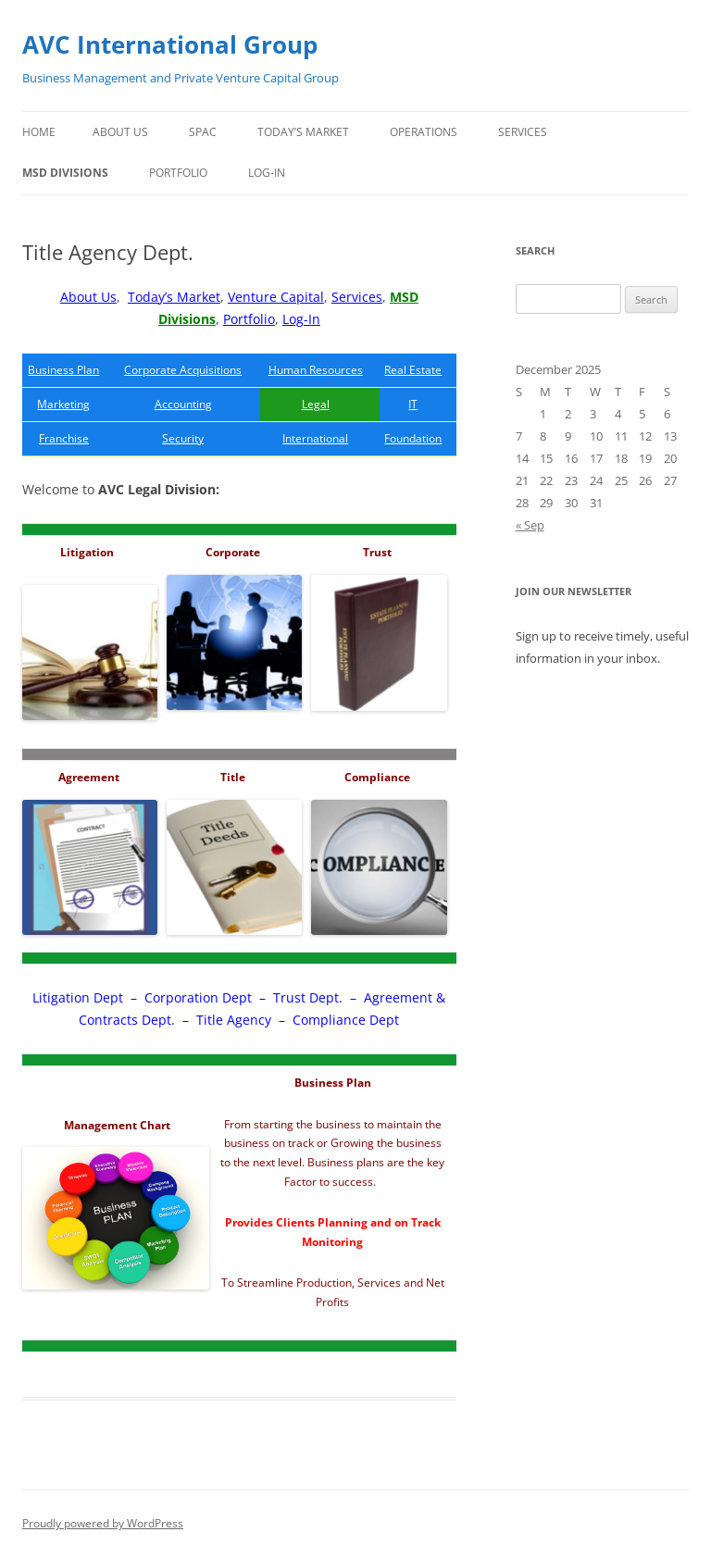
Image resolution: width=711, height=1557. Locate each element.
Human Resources (315, 370)
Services (522, 132)
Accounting (183, 404)
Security (183, 438)
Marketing (63, 404)
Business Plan (63, 370)
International (315, 438)
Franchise (64, 438)
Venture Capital (276, 296)
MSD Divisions (65, 173)
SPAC (203, 132)
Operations (423, 132)
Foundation (413, 438)
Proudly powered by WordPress (102, 1523)
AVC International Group (170, 44)
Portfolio (178, 173)
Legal (316, 404)
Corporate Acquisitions (183, 370)
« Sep (530, 525)
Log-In (266, 173)
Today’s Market (303, 132)
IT (413, 404)
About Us (120, 132)
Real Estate (413, 370)
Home (39, 132)
